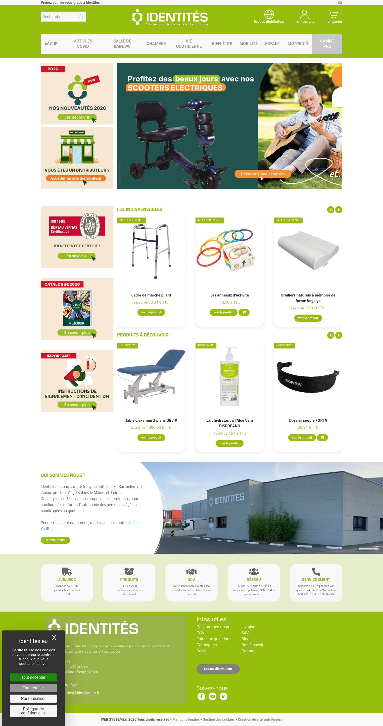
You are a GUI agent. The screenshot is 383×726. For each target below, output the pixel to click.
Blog (246, 638)
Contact (249, 651)
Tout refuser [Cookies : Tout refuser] (33, 688)
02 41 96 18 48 (66, 685)
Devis (201, 651)
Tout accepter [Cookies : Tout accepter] (33, 677)
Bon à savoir (252, 645)
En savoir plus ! (55, 540)
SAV (245, 632)
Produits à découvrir (143, 334)
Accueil (52, 43)
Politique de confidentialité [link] (33, 711)
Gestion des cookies (219, 719)
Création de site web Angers (260, 719)
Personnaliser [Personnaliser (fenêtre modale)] (33, 698)
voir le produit (151, 312)
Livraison (250, 626)
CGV (201, 632)
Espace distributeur (218, 669)
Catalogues (207, 645)
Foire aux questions (214, 638)
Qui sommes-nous (213, 626)
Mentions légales (186, 719)
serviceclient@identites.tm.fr (76, 693)
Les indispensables (139, 209)
